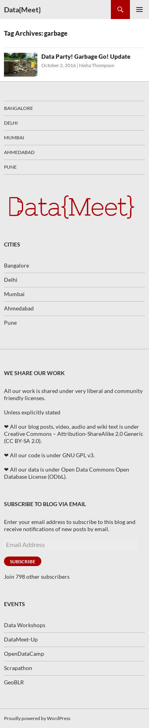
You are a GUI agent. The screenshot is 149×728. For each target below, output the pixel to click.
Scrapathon (18, 667)
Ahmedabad (19, 152)
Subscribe (22, 561)
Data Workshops (24, 625)
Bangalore (18, 108)
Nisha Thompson (96, 65)
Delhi (11, 123)
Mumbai (14, 138)
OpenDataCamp (24, 653)
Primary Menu (139, 9)
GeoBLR (14, 682)
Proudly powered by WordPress (37, 718)
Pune (10, 167)
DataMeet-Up (21, 639)
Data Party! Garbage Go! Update (85, 56)
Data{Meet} (22, 9)
